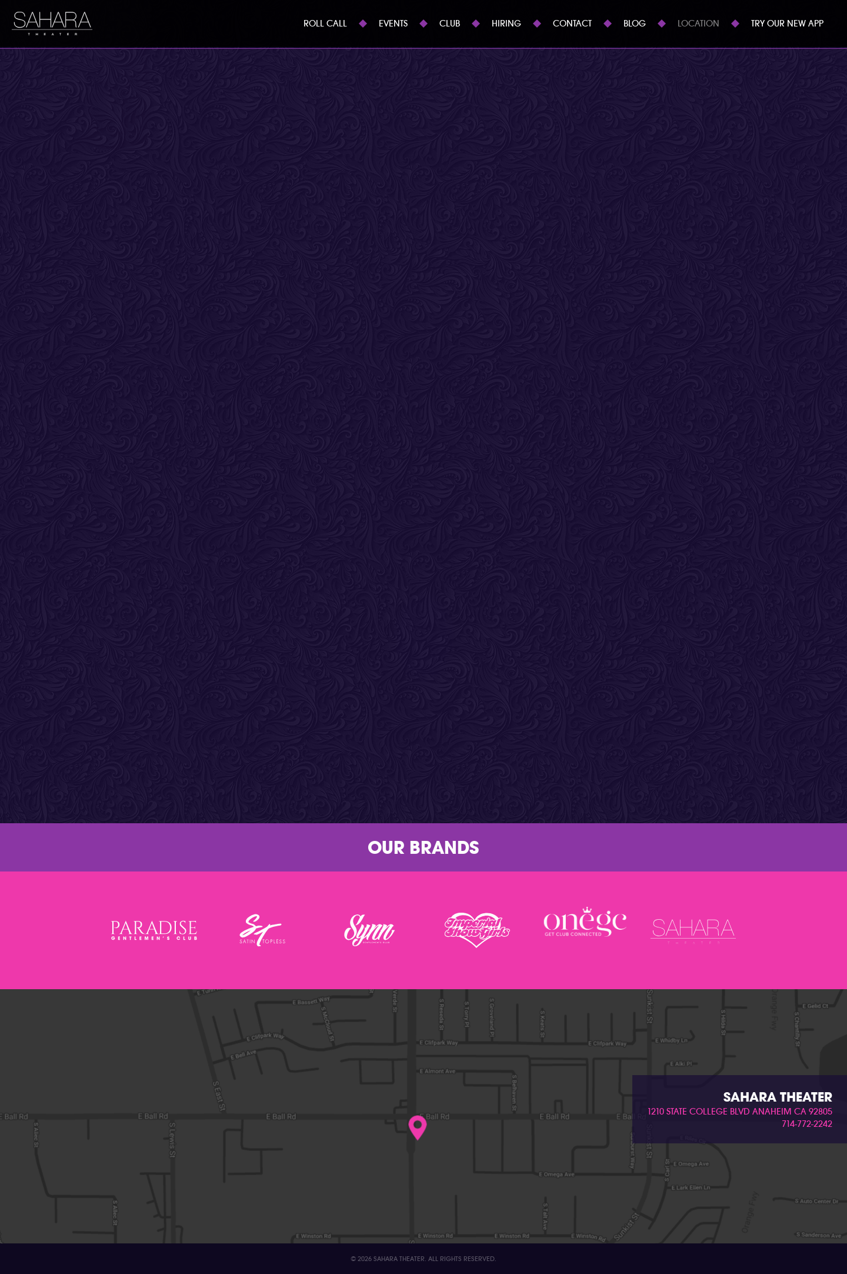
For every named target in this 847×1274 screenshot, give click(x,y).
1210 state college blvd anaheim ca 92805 (739, 1111)
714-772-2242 (807, 1124)
